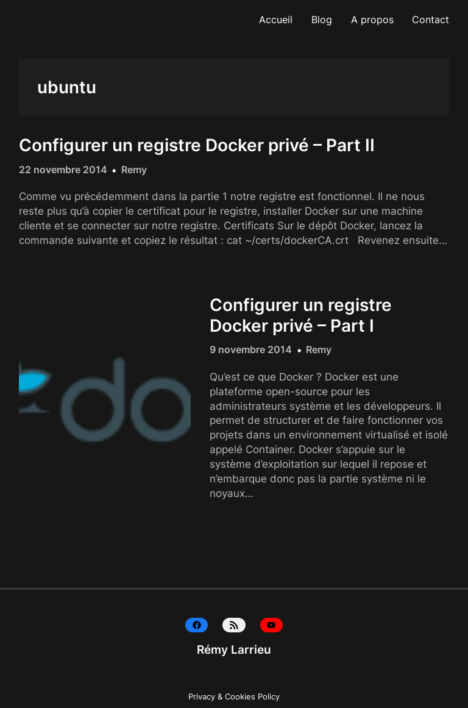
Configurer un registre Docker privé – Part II (197, 145)
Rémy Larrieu (234, 650)
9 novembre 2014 (251, 349)
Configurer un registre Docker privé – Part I (301, 315)
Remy (134, 169)
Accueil (275, 19)
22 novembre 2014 (63, 169)
